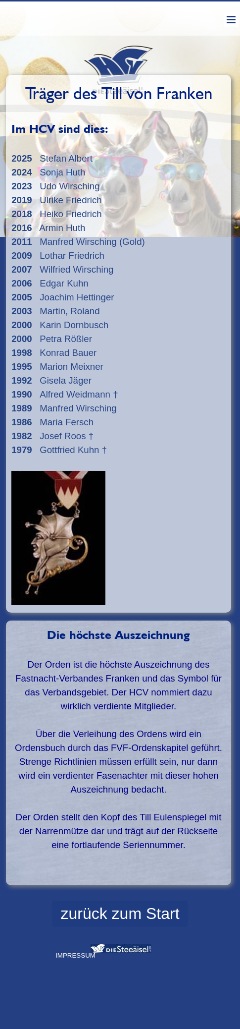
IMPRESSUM (75, 955)
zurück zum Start (119, 913)
